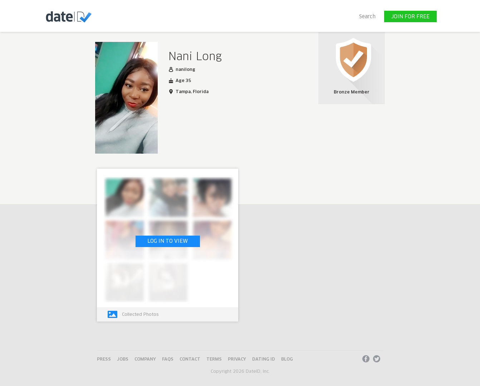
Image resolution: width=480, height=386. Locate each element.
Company (145, 359)
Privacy (237, 359)
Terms (214, 359)
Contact (190, 359)
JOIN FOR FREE (410, 16)
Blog (287, 359)
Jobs (122, 359)
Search (367, 16)
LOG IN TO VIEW (167, 241)
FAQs (167, 359)
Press (104, 359)
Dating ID (263, 359)
